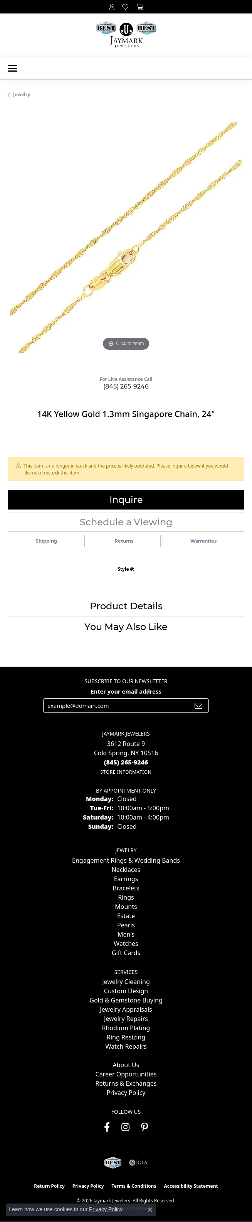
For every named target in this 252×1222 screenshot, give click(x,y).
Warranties (203, 541)
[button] (111, 6)
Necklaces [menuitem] (126, 869)
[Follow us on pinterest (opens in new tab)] (144, 1127)
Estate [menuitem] (126, 916)
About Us (126, 1065)
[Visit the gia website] (138, 1162)
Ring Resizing (126, 1037)
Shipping (46, 541)
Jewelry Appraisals (126, 1009)
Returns (123, 541)
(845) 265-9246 (126, 386)
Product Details (126, 606)
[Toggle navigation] (12, 68)
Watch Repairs (125, 1046)
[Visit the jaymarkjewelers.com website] (112, 1162)
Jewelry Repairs (126, 1018)
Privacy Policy (126, 1092)
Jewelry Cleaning (126, 981)
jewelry (21, 94)
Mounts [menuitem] (126, 906)
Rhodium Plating (126, 1028)
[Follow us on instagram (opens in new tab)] (125, 1127)
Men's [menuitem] (126, 934)
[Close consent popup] (150, 1209)
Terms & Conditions (134, 1186)
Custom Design (126, 991)
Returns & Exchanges (126, 1083)
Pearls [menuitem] (126, 925)
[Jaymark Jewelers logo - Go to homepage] (126, 35)
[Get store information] (125, 772)
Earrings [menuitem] (126, 879)
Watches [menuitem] (126, 943)
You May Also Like (126, 626)
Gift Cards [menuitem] (126, 953)
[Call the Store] (126, 762)
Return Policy (49, 1186)
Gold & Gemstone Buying (125, 1000)
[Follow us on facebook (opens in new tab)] (107, 1127)
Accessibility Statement (191, 1186)
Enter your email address (126, 691)
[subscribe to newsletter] (198, 705)
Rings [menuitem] (126, 897)
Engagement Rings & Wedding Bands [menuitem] (126, 860)
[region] (126, 240)
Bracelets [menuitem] (126, 888)
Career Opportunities (126, 1074)
